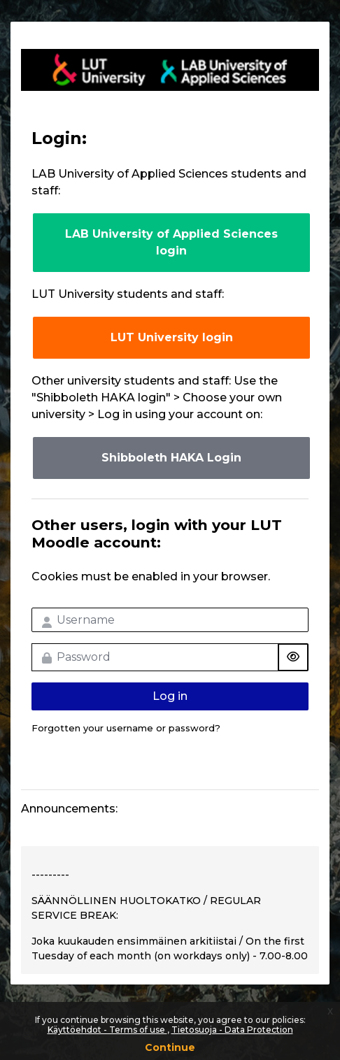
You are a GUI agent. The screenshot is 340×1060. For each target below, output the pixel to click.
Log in (170, 696)
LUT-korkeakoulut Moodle (170, 70)
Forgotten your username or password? (125, 727)
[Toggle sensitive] (293, 657)
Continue (170, 1047)
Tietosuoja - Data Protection (232, 1029)
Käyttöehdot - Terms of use (107, 1029)
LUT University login (172, 337)
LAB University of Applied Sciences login (171, 242)
